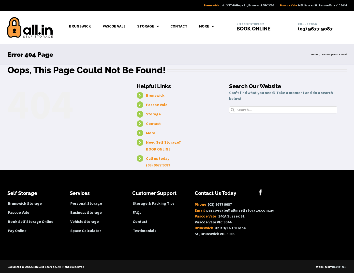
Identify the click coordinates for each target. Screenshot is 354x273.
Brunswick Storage (25, 203)
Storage (153, 113)
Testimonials (144, 231)
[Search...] (283, 109)
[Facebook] (260, 192)
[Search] (232, 109)
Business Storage (86, 212)
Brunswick (155, 95)
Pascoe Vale (156, 104)
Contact (153, 123)
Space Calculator (85, 231)
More (150, 132)
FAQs (137, 212)
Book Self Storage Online (30, 221)
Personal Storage (86, 203)
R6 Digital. (339, 267)
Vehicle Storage (84, 221)
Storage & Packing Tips (154, 203)
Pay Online (17, 231)
